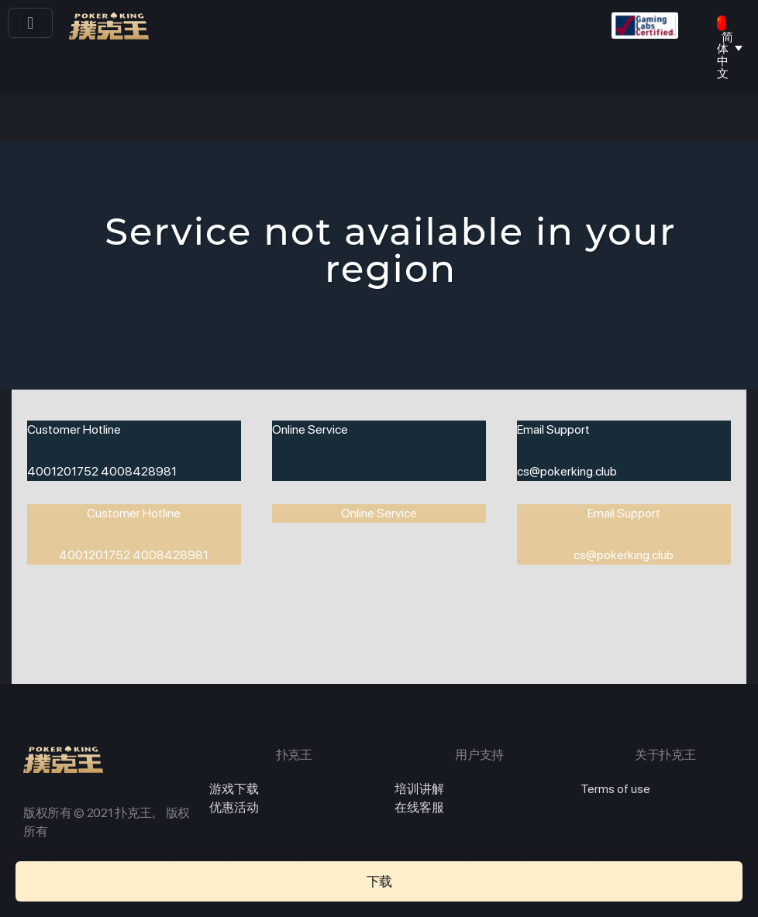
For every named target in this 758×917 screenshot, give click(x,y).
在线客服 (419, 807)
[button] (30, 23)
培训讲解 (419, 788)
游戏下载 (234, 788)
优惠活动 (234, 807)
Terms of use (615, 788)
